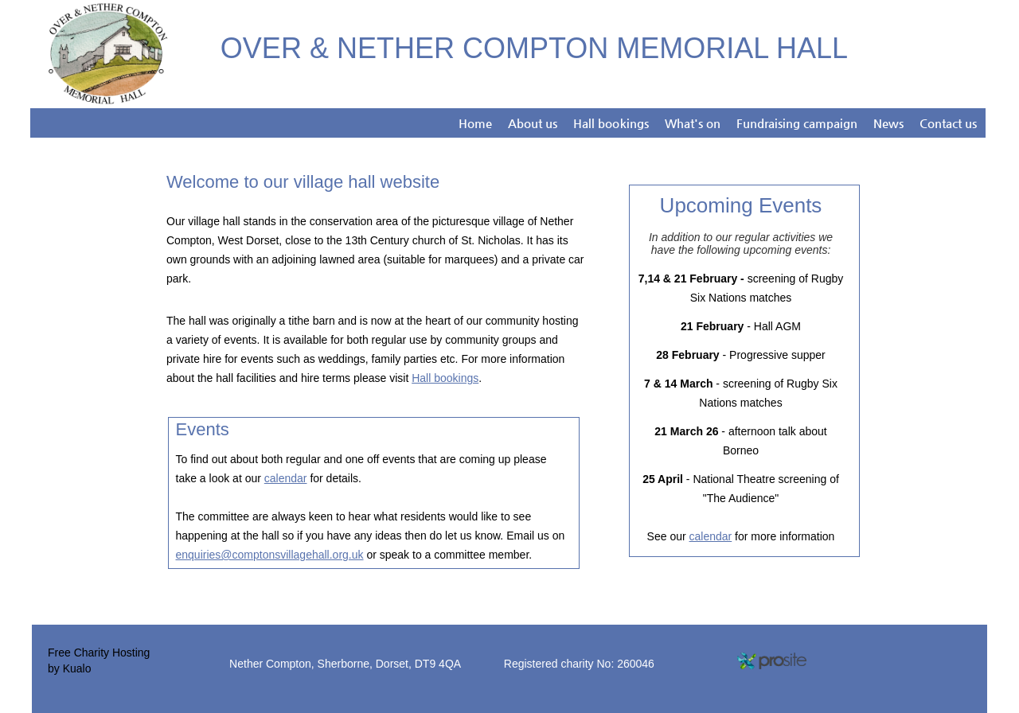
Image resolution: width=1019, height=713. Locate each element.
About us (532, 123)
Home (475, 123)
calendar (285, 478)
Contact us (948, 123)
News (888, 123)
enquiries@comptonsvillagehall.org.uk (270, 554)
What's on (692, 123)
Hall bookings (610, 123)
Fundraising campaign (796, 123)
